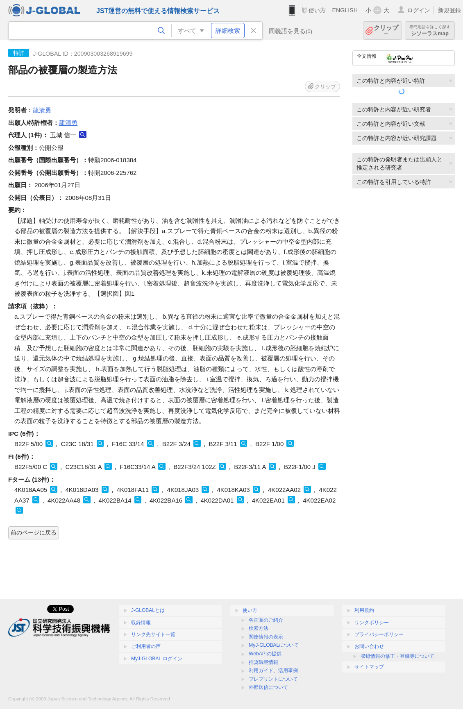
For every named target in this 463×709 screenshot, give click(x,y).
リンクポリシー (371, 622)
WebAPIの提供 (265, 654)
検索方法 (258, 628)
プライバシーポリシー (379, 634)
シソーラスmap (429, 30)
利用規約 (364, 610)
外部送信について (268, 687)
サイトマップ (369, 667)
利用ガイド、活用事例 (273, 670)
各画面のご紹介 (266, 620)
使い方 (317, 10)
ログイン (418, 10)
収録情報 (141, 622)
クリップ (386, 30)
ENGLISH (345, 10)
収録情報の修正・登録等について (397, 656)
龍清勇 (42, 109)
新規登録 (449, 10)
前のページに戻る (34, 532)
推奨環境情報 (263, 662)
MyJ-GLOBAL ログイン (156, 658)
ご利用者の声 (146, 646)
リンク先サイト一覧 (153, 634)
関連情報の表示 (266, 637)
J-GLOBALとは (148, 610)
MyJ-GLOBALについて (274, 645)
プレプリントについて (273, 679)
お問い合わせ (369, 646)
